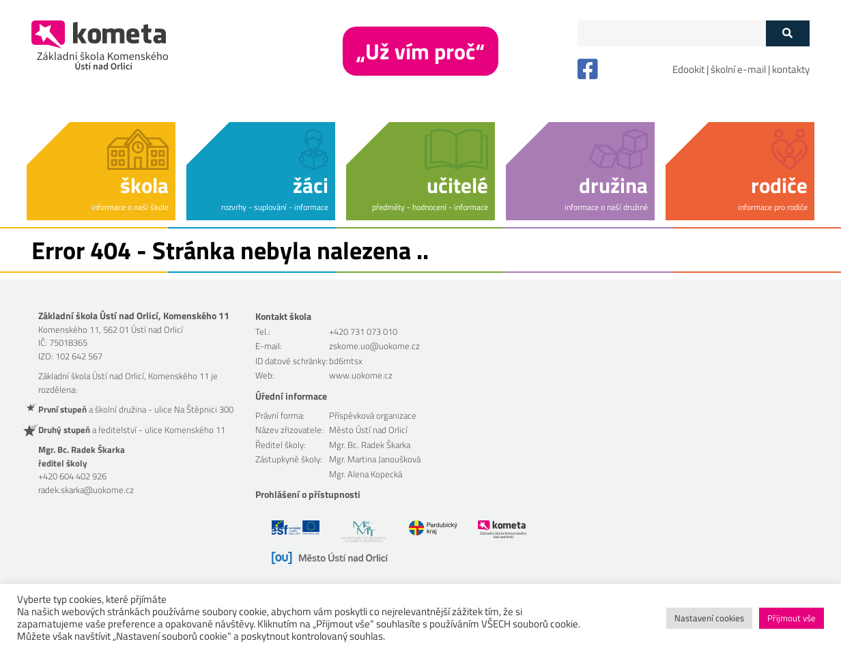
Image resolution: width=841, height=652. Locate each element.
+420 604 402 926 (72, 476)
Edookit (688, 69)
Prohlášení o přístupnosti (307, 494)
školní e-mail (738, 69)
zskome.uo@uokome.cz (374, 346)
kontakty (791, 69)
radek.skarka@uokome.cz (86, 490)
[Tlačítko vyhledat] (787, 33)
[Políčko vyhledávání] (672, 33)
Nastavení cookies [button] (709, 618)
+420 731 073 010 (363, 331)
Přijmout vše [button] (791, 618)
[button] (101, 169)
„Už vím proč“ (420, 51)
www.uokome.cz (361, 375)
